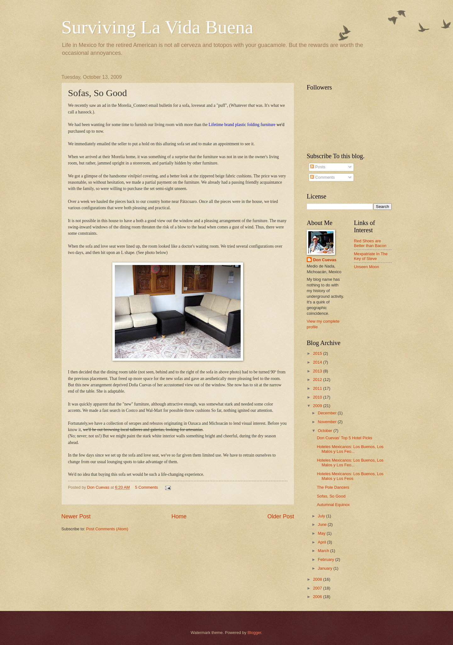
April (322, 542)
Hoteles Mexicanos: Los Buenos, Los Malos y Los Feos (350, 476)
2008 (318, 579)
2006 (318, 596)
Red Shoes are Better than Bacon (370, 243)
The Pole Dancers (333, 487)
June (323, 524)
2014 (318, 362)
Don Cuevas (324, 259)
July (322, 516)
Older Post (280, 516)
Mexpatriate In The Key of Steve (371, 256)
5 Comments (146, 487)
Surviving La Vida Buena (157, 27)
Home (179, 516)
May (322, 533)
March (324, 550)
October (325, 430)
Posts (317, 166)
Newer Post (76, 516)
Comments (322, 177)
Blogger (254, 632)
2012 (318, 379)
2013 (318, 371)
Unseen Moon (366, 266)
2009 (318, 405)
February (326, 559)
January (325, 568)
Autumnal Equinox (333, 504)
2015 (318, 353)
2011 (318, 388)
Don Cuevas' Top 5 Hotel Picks (344, 437)
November (328, 421)
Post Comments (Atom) (107, 529)
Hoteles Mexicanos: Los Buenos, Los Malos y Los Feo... (350, 449)
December (328, 413)
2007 (318, 588)
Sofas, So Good (331, 496)
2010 (318, 397)
